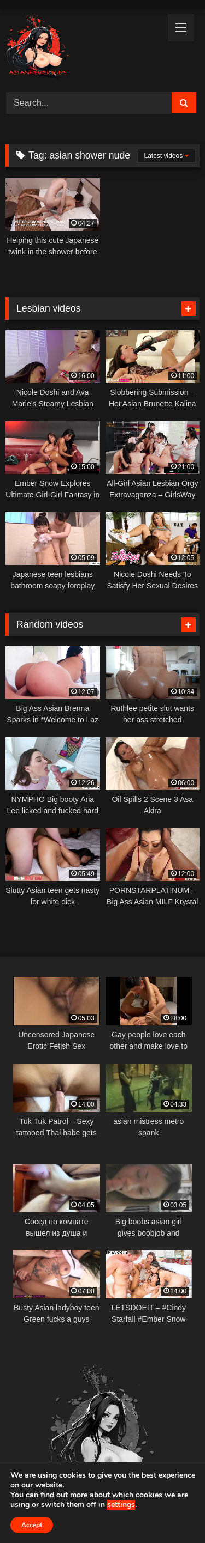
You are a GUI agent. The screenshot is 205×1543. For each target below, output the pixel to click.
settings (121, 1505)
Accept (31, 1525)
